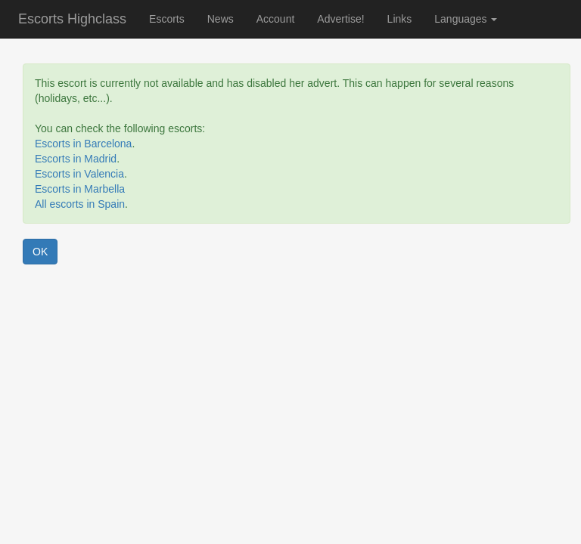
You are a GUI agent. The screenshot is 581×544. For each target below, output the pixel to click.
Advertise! (340, 19)
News (220, 19)
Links (399, 19)
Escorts (167, 19)
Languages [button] (465, 19)
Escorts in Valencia (79, 174)
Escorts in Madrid (76, 159)
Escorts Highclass (72, 18)
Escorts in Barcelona (83, 144)
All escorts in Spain (80, 204)
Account (275, 19)
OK (40, 252)
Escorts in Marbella (80, 189)
